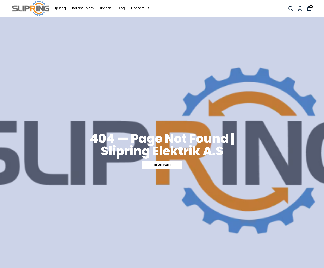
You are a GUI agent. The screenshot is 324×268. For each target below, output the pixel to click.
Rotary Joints (83, 8)
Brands (106, 8)
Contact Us (140, 8)
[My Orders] (300, 8)
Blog (121, 8)
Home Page (161, 165)
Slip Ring (59, 8)
